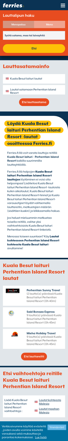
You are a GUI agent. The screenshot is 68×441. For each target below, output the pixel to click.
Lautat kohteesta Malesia (50, 401)
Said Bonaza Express (41, 311)
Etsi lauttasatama (34, 102)
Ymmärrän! (56, 427)
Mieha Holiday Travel (41, 333)
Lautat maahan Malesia (49, 410)
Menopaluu (18, 24)
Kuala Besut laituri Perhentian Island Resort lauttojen (29, 175)
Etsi (34, 48)
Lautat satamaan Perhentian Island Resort (33, 91)
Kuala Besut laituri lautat (26, 78)
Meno (49, 24)
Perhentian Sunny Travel (43, 290)
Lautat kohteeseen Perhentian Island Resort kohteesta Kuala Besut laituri (33, 240)
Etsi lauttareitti (34, 356)
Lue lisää (41, 437)
